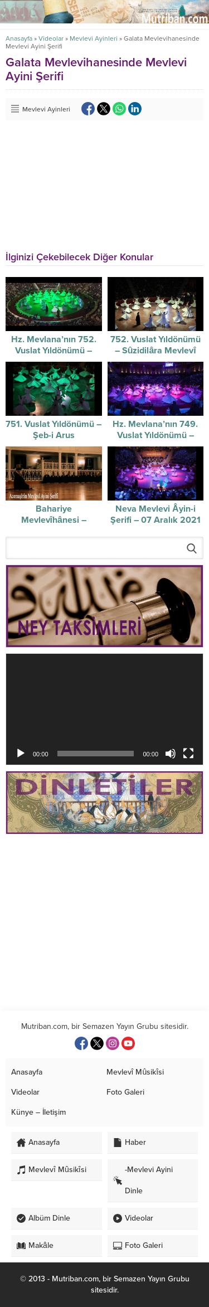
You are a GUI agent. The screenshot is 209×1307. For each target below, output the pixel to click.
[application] (104, 709)
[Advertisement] (104, 922)
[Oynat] (20, 753)
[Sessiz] (170, 753)
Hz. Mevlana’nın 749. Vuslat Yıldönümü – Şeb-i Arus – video (155, 435)
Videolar (51, 38)
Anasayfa (19, 38)
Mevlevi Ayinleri (94, 38)
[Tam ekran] (188, 753)
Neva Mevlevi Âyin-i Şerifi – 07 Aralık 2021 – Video (155, 520)
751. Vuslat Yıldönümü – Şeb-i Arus (53, 430)
